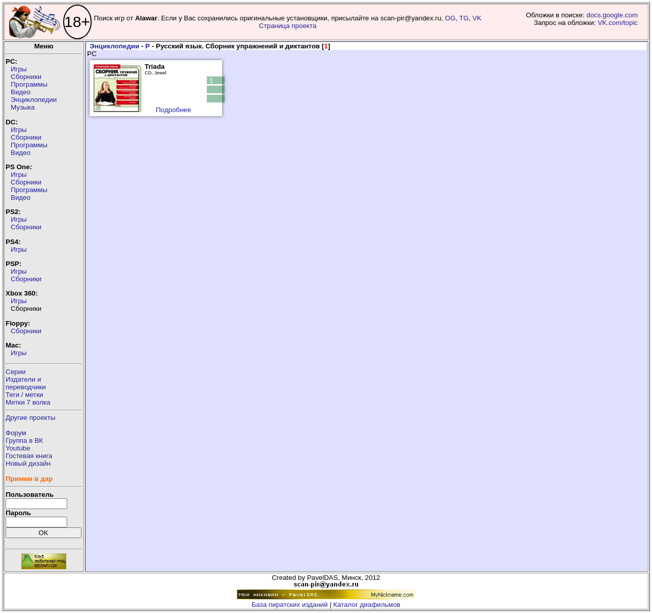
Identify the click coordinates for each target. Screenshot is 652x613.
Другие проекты (31, 417)
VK (476, 18)
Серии (15, 372)
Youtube (18, 448)
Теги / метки (24, 394)
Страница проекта (287, 26)
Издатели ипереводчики (26, 383)
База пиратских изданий (290, 604)
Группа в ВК (24, 440)
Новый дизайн (28, 463)
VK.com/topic (617, 22)
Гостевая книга (29, 456)
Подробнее (173, 110)
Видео (21, 92)
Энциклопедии (34, 99)
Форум (16, 433)
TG (464, 18)
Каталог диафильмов (366, 604)
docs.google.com (612, 15)
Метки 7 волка (28, 402)
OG (450, 18)
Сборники (26, 77)
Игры (18, 69)
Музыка (23, 107)
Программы (29, 84)
